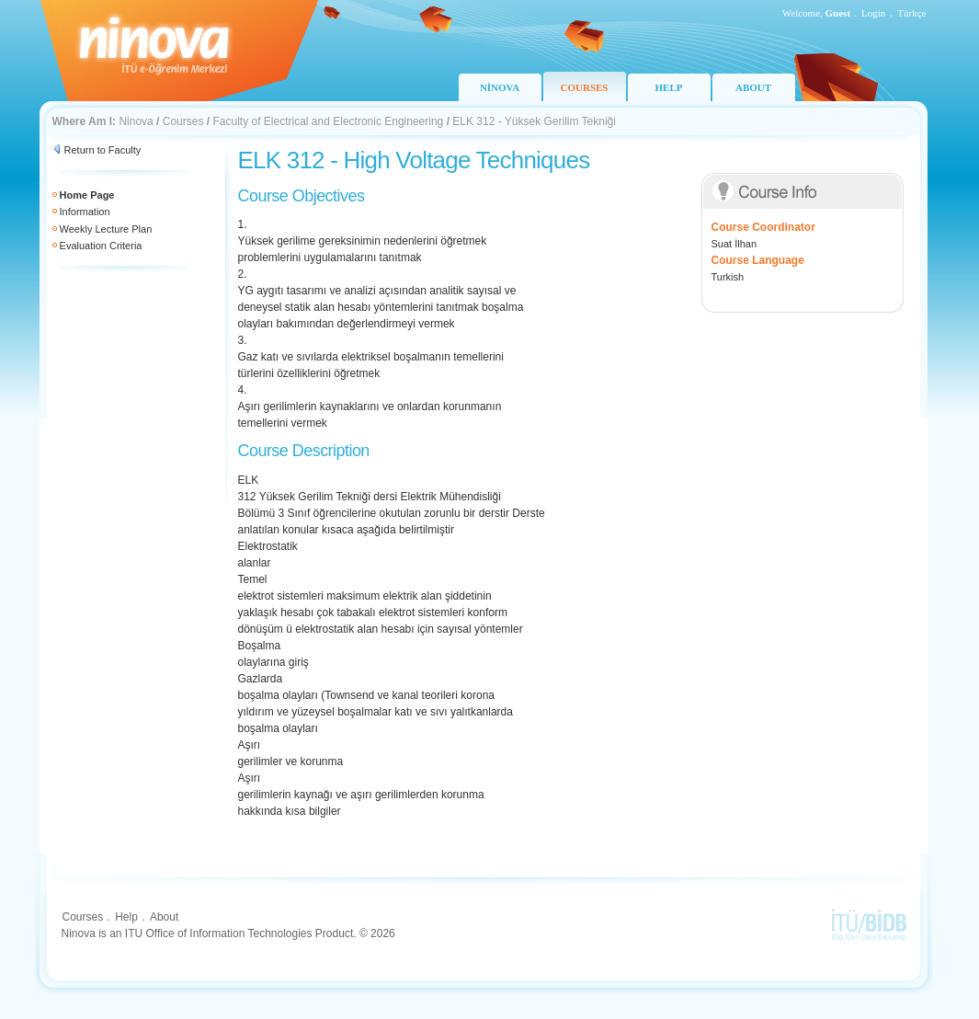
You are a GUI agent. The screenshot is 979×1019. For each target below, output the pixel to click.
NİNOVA (499, 87)
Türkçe (911, 12)
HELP (669, 87)
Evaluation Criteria (101, 245)
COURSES (585, 87)
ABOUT (753, 87)
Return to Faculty (103, 149)
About (164, 916)
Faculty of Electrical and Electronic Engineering (327, 121)
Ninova (136, 121)
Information (85, 211)
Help (126, 916)
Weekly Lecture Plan (106, 229)
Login (873, 12)
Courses (183, 121)
